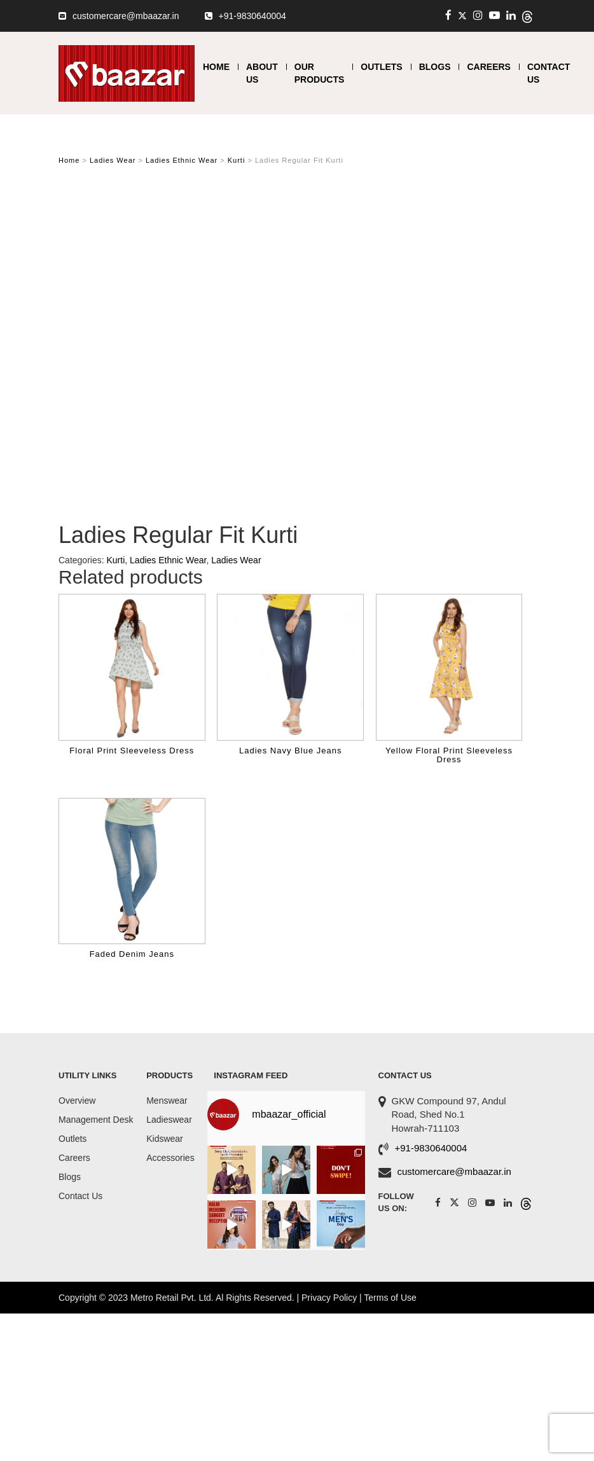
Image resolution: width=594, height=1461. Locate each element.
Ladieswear (169, 1120)
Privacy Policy (329, 1298)
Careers (488, 67)
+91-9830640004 (252, 16)
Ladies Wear (113, 160)
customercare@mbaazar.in (126, 16)
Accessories (170, 1158)
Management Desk (96, 1120)
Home (216, 67)
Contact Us (80, 1196)
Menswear (167, 1100)
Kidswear (164, 1139)
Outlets (381, 67)
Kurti (236, 160)
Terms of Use (390, 1298)
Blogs (435, 67)
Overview (77, 1100)
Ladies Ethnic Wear (182, 160)
